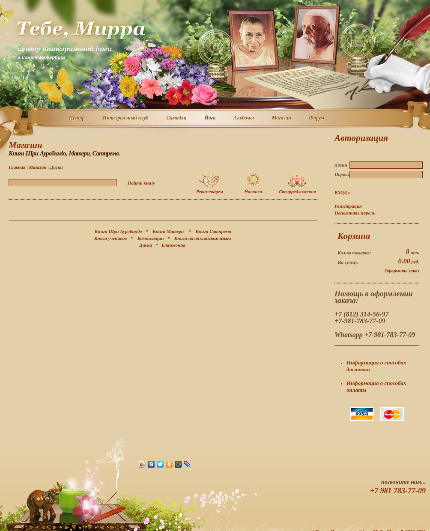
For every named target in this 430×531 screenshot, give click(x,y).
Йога (210, 118)
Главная (17, 167)
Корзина (353, 236)
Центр (77, 118)
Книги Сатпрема (213, 231)
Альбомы (244, 118)
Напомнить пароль (354, 212)
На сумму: (348, 262)
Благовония (173, 245)
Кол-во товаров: (354, 252)
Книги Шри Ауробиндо (118, 231)
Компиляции (150, 238)
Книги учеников (110, 238)
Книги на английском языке (203, 238)
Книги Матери (168, 231)
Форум (317, 118)
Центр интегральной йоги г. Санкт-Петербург (81, 40)
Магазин (282, 118)
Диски (145, 245)
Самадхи (177, 118)
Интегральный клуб (126, 118)
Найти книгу (141, 182)
